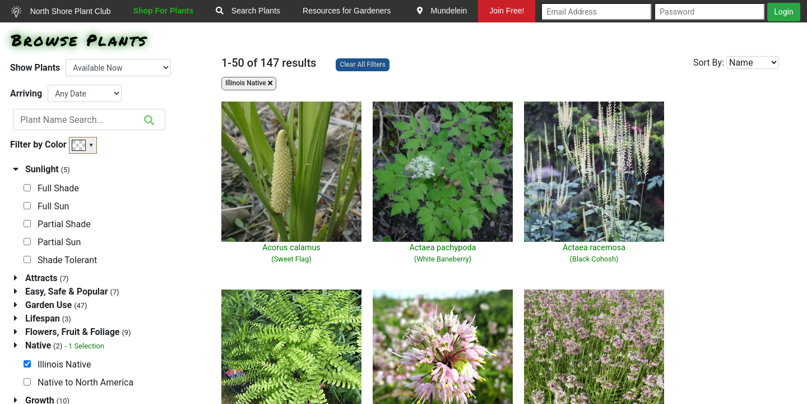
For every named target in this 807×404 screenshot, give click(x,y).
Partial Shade (57, 224)
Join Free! (506, 10)
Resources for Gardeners (347, 10)
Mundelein (442, 10)
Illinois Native (57, 364)
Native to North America (78, 382)
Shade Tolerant (60, 260)
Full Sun (46, 206)
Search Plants (248, 10)
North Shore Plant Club (61, 11)
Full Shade (51, 188)
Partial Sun (52, 242)
